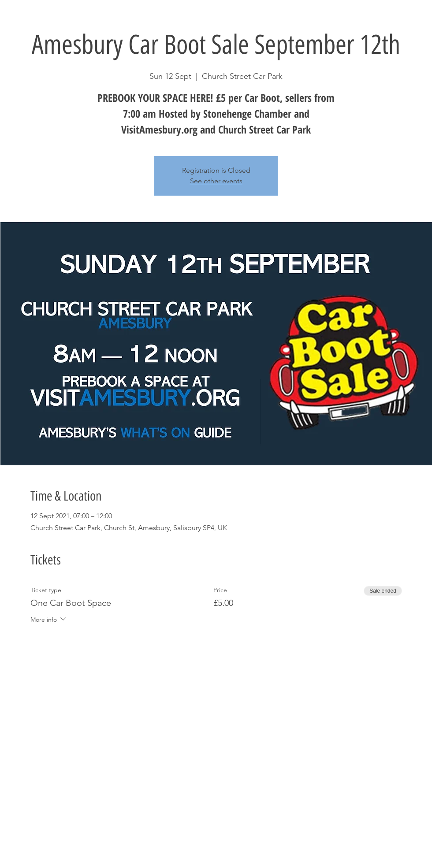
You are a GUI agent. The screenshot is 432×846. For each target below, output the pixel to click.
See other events (216, 181)
